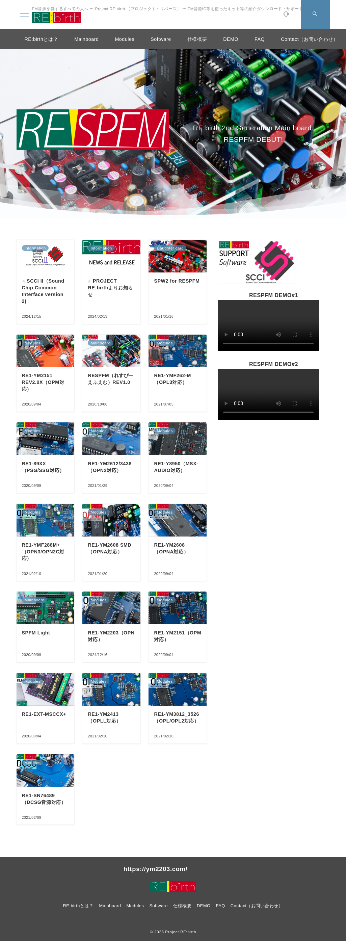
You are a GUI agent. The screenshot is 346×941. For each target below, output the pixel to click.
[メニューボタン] (24, 14)
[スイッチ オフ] (286, 14)
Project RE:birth (180, 932)
